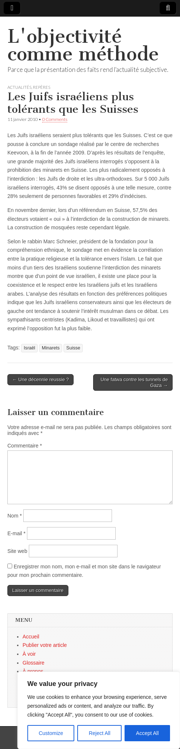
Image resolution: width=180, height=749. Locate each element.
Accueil (31, 637)
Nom (14, 516)
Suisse (73, 348)
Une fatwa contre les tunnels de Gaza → (134, 382)
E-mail (16, 533)
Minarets (51, 348)
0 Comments (54, 119)
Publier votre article (45, 645)
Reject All (99, 733)
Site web (17, 551)
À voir (29, 654)
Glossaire (33, 663)
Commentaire (24, 446)
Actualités (19, 87)
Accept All (147, 733)
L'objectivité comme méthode (83, 45)
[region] (98, 710)
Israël (29, 348)
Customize (51, 733)
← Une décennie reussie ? (40, 379)
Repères (41, 87)
